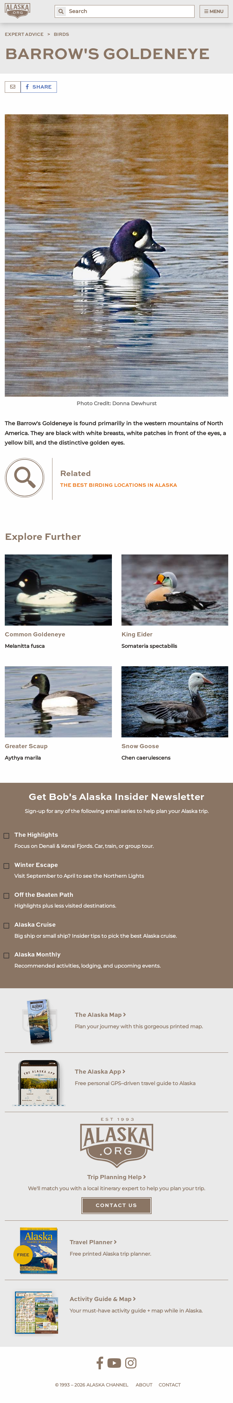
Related (75, 474)
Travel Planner (93, 1242)
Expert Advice (24, 34)
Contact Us (116, 1205)
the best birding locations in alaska (118, 485)
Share (38, 87)
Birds (61, 34)
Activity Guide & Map (103, 1299)
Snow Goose (140, 746)
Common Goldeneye (35, 635)
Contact (170, 1385)
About (144, 1385)
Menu (213, 11)
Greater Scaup (26, 746)
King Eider (137, 635)
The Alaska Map (100, 1015)
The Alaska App (100, 1072)
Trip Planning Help (116, 1177)
